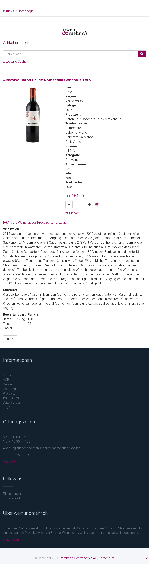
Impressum (11, 398)
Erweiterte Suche (15, 61)
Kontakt (8, 375)
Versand (8, 384)
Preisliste (9, 393)
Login (7, 407)
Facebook (12, 498)
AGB (6, 380)
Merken (72, 213)
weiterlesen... (12, 539)
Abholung (9, 389)
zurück (10, 339)
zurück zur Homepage (18, 11)
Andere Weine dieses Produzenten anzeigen (35, 222)
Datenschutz (11, 402)
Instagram (12, 494)
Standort (9, 461)
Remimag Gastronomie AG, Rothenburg (87, 558)
